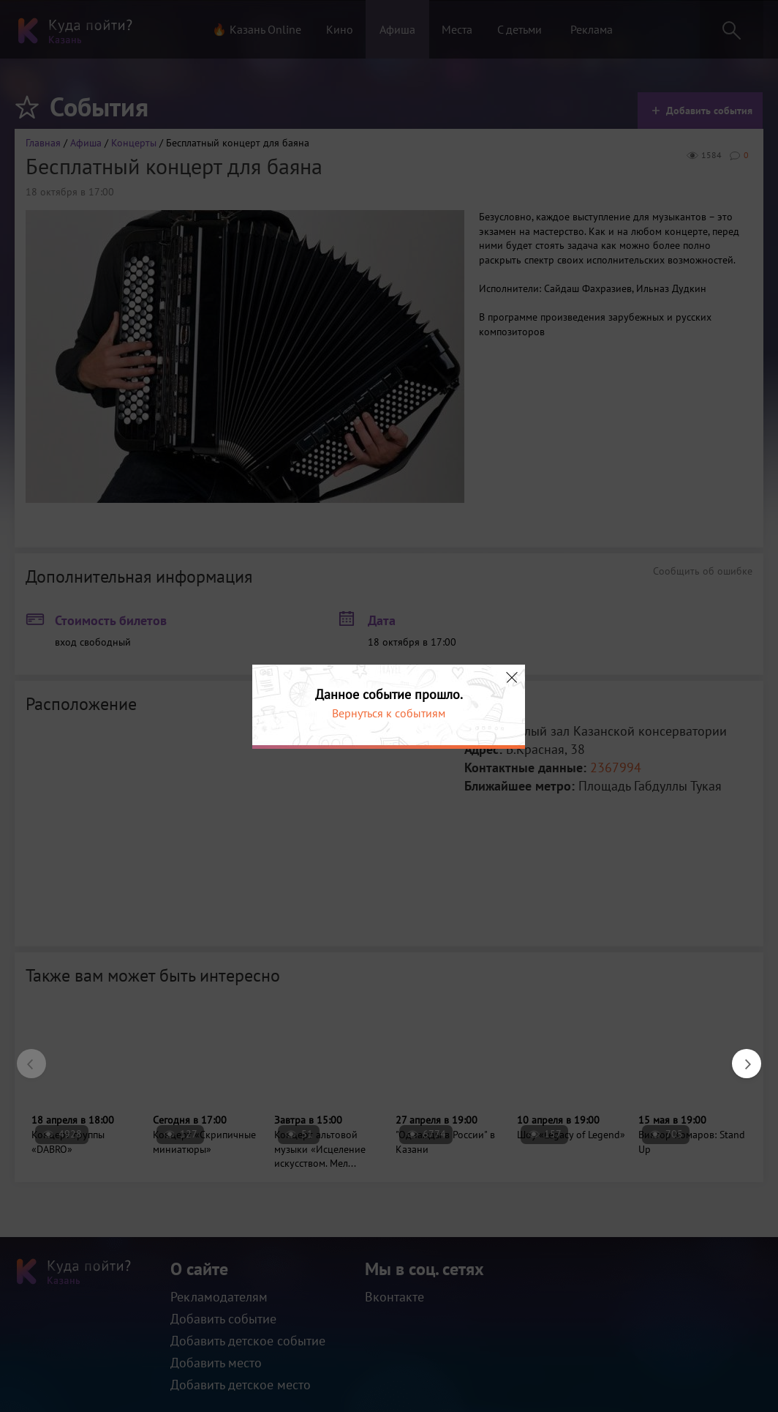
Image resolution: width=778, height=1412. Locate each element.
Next (739, 1056)
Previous (24, 1056)
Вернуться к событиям (388, 713)
